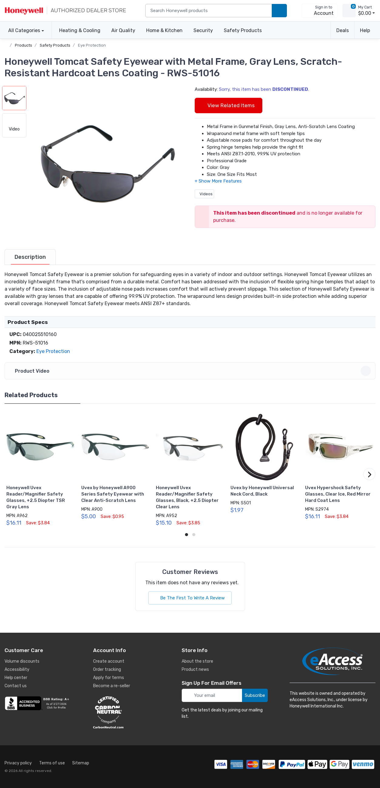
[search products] (279, 11)
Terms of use (52, 763)
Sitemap (80, 763)
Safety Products (243, 30)
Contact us (16, 685)
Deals (342, 30)
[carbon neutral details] (126, 712)
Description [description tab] (30, 257)
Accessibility (17, 669)
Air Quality (123, 30)
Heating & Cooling (79, 30)
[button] (106, 162)
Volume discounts (22, 661)
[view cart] (349, 10)
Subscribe (255, 695)
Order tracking (107, 669)
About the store (197, 661)
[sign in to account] (319, 11)
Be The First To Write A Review (190, 598)
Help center (16, 677)
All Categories (22, 30)
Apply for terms (108, 677)
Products (23, 45)
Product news (195, 669)
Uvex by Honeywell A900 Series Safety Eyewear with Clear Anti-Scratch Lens (112, 494)
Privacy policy (18, 763)
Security (203, 30)
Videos (204, 194)
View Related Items (228, 105)
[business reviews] (38, 703)
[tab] (30, 257)
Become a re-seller (111, 685)
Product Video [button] (191, 371)
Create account (108, 661)
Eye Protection (92, 45)
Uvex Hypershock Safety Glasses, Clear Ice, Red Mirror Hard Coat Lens (338, 494)
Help (365, 30)
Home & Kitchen (164, 30)
